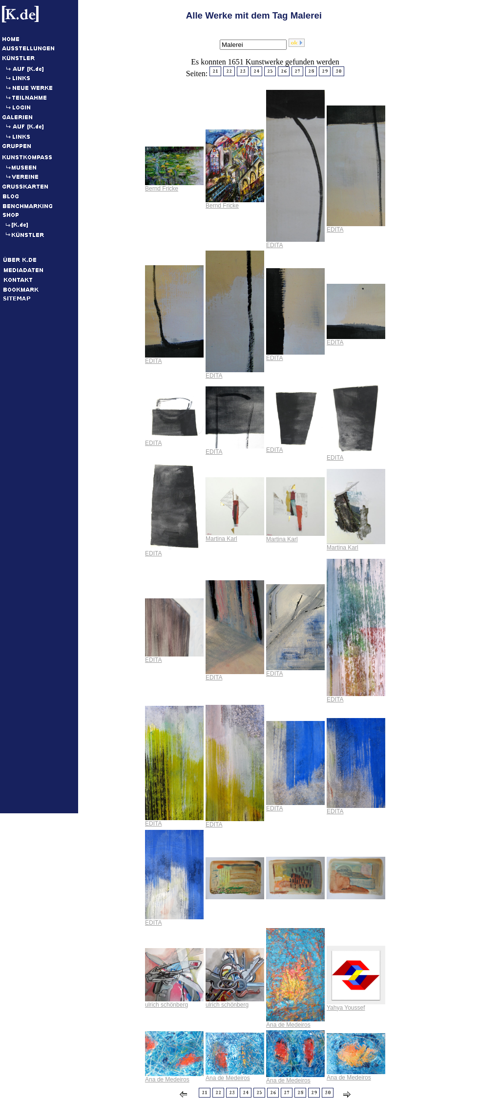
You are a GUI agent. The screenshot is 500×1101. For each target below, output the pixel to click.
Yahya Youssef (346, 1007)
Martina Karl (221, 538)
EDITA (274, 245)
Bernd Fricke (161, 188)
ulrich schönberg (166, 1004)
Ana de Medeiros (288, 1024)
